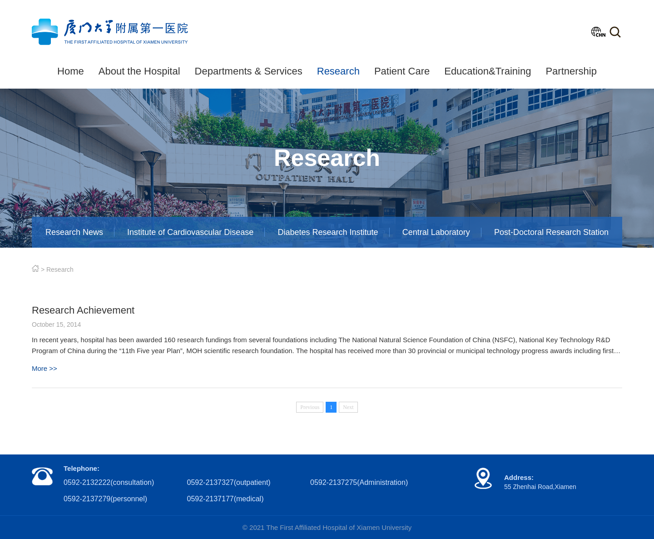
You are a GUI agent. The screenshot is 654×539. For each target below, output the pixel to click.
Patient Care (402, 71)
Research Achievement (83, 310)
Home (70, 71)
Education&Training (487, 71)
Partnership (571, 71)
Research (338, 71)
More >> (44, 368)
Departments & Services (248, 71)
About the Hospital (139, 71)
